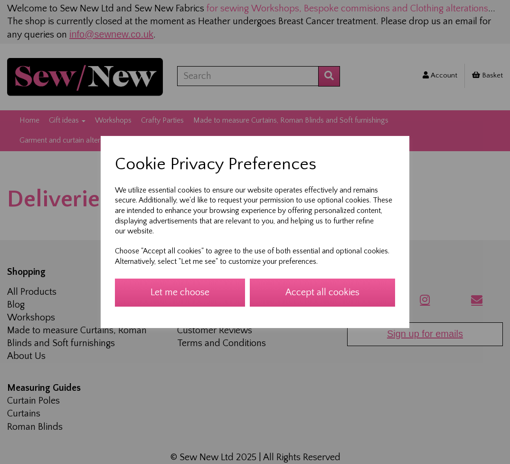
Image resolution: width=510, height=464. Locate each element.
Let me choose (180, 292)
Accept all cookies (322, 292)
